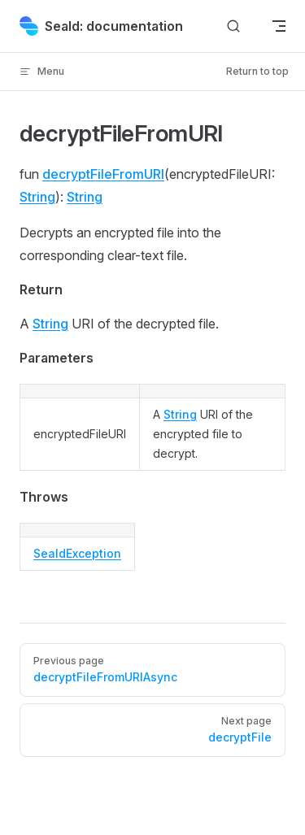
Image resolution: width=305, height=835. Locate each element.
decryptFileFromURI (103, 174)
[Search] (233, 26)
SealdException (77, 553)
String (37, 197)
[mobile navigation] (278, 26)
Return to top (257, 71)
